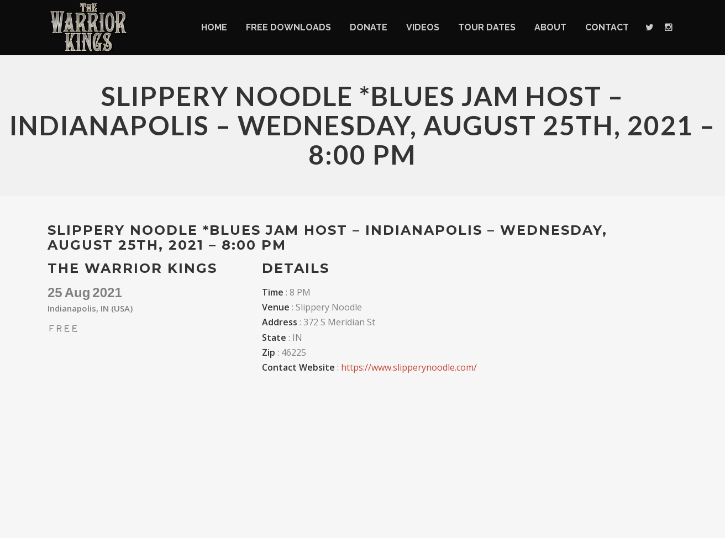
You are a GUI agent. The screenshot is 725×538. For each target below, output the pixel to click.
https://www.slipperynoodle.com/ (409, 367)
